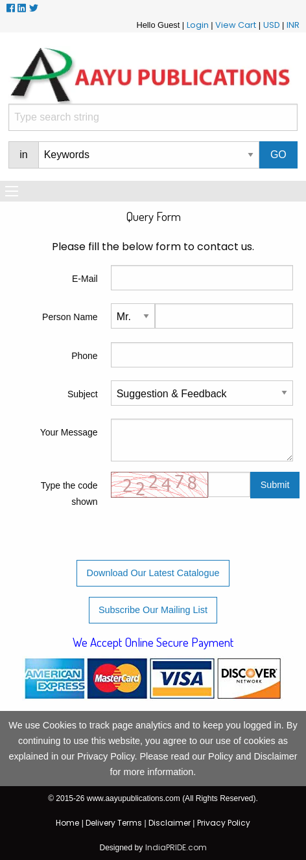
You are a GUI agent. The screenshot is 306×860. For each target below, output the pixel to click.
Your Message (69, 432)
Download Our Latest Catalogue (153, 573)
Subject (82, 394)
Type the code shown (69, 493)
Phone (84, 356)
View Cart (235, 24)
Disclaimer (169, 822)
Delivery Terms (114, 822)
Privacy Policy (223, 822)
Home (67, 822)
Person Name (70, 317)
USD (271, 24)
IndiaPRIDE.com (176, 847)
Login (198, 24)
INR (293, 24)
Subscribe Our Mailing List (153, 610)
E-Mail (85, 278)
